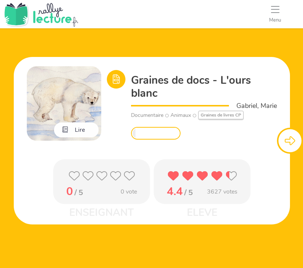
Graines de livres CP (221, 115)
